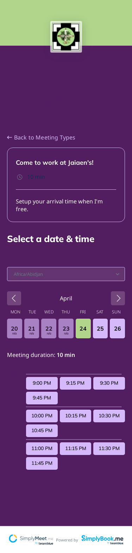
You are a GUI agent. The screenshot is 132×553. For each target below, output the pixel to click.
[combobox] (14, 274)
